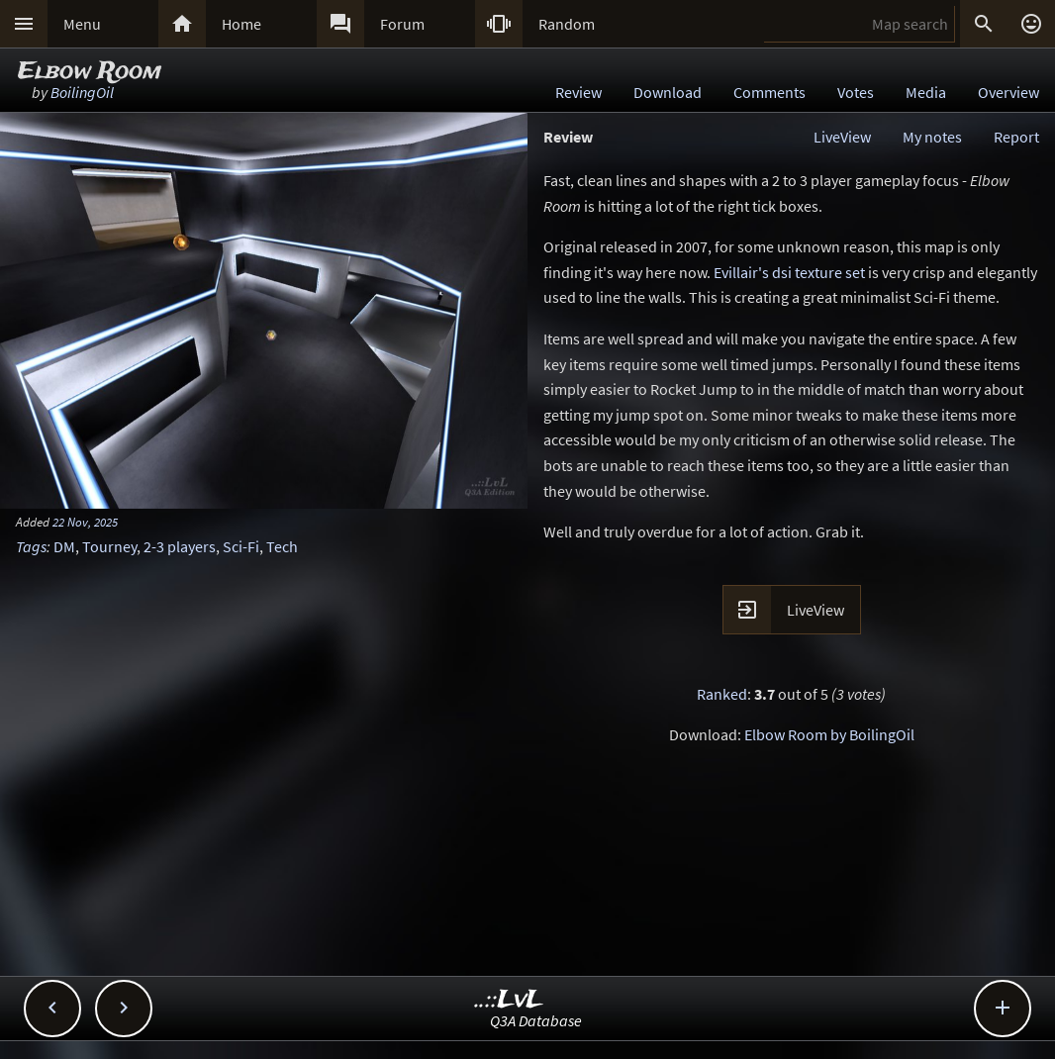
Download (667, 92)
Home (241, 24)
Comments (769, 92)
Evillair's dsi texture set (789, 272)
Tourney (109, 546)
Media (926, 92)
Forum (402, 24)
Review (578, 92)
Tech (282, 546)
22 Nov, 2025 (85, 522)
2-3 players (180, 546)
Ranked (722, 694)
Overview (1008, 92)
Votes (855, 92)
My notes (932, 136)
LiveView (842, 136)
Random (566, 24)
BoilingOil (82, 92)
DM (64, 546)
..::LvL (509, 1000)
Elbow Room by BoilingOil (829, 734)
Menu (82, 24)
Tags (31, 546)
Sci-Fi (241, 546)
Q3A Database (536, 1020)
